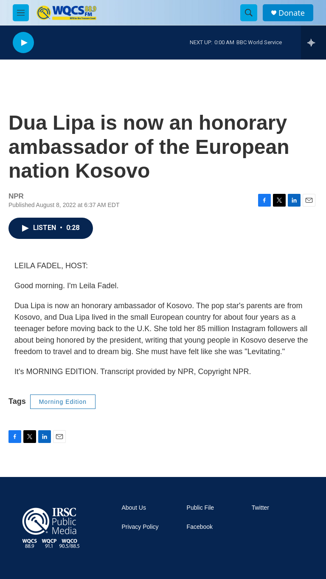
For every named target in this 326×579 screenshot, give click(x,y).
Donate (291, 13)
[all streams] (313, 43)
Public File (200, 508)
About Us (133, 508)
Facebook (200, 527)
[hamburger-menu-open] (21, 12)
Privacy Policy (139, 527)
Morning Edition (63, 401)
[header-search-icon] (248, 12)
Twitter (260, 508)
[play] (23, 43)
